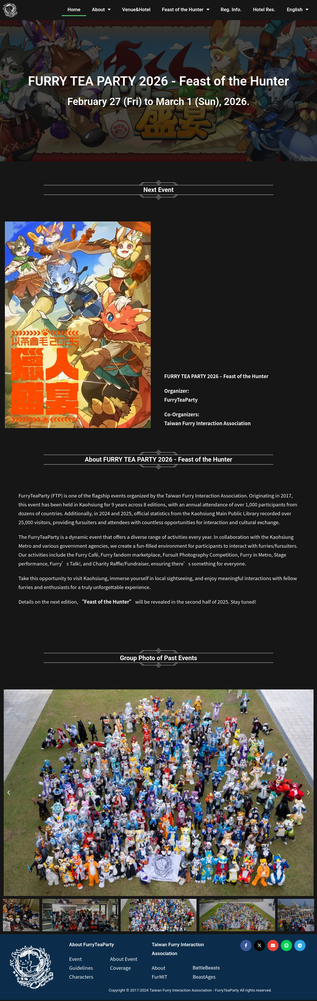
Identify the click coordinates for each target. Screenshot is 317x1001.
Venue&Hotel (136, 9)
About (101, 9)
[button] (8, 794)
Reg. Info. (231, 9)
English (297, 9)
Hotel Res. (264, 9)
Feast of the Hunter (185, 9)
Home (73, 9)
